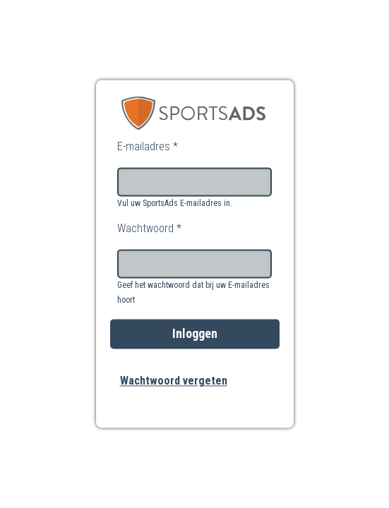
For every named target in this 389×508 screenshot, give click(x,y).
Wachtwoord (149, 228)
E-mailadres (147, 146)
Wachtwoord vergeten (173, 381)
